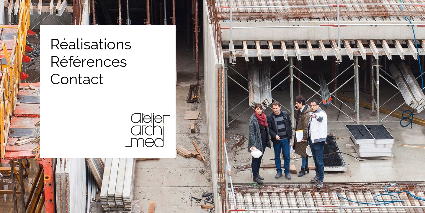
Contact (77, 79)
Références (88, 61)
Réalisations (90, 44)
